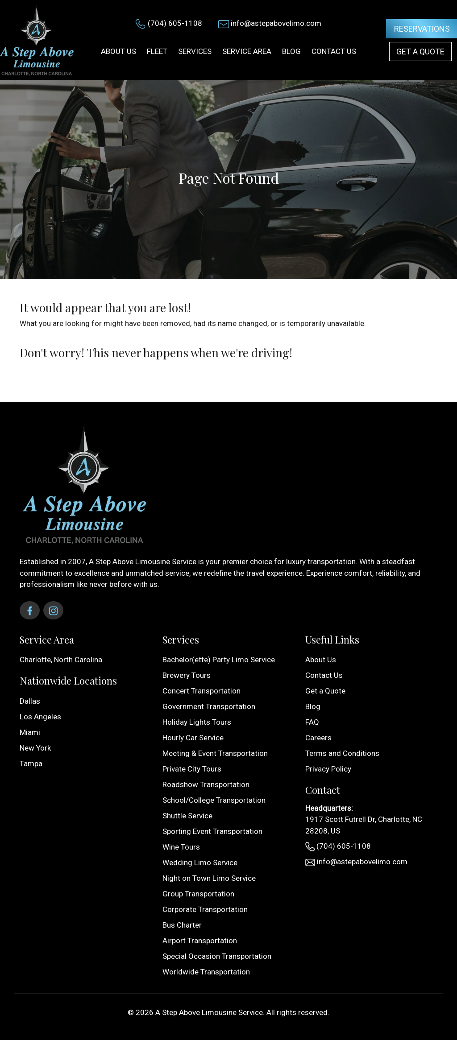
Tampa (31, 763)
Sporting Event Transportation (212, 831)
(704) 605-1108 (175, 23)
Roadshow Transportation (205, 784)
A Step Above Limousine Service (209, 1012)
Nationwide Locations (68, 680)
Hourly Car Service (193, 737)
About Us (320, 659)
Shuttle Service (187, 815)
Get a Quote (420, 51)
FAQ (312, 722)
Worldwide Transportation (206, 971)
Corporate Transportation (205, 909)
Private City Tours (191, 768)
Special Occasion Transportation (216, 956)
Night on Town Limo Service (209, 878)
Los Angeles (40, 716)
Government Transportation (208, 706)
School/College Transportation (214, 800)
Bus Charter (182, 924)
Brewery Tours (186, 675)
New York (35, 747)
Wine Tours (181, 846)
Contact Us (324, 675)
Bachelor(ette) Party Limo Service (218, 659)
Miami (30, 732)
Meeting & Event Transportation (215, 753)
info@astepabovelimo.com (276, 23)
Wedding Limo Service (199, 862)
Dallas (30, 701)
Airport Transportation (199, 940)
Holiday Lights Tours (196, 722)
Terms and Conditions (342, 753)
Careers (318, 737)
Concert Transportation (201, 690)
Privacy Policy (328, 768)
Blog (312, 706)
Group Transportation (198, 893)
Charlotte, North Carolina (61, 659)
